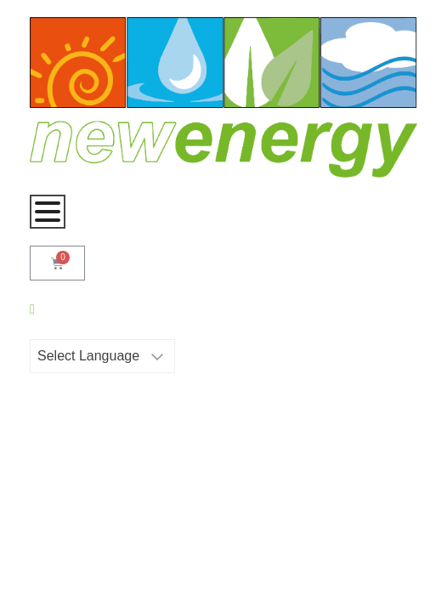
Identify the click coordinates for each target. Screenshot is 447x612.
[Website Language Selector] (102, 356)
